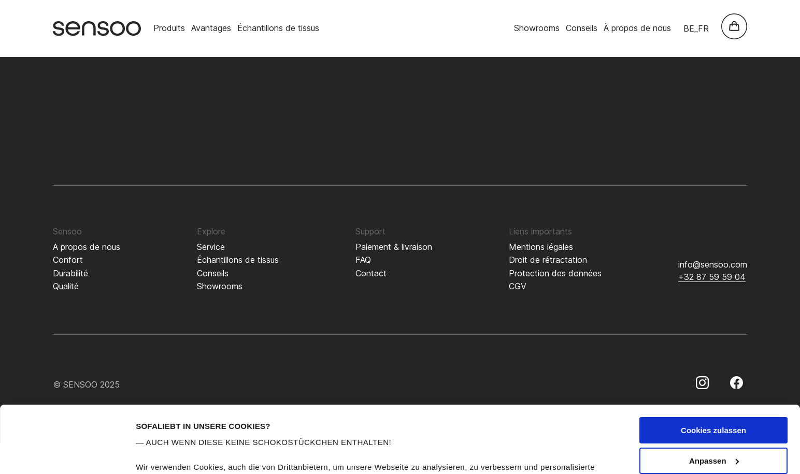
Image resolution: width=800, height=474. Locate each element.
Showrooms (537, 28)
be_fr (696, 28)
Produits (169, 28)
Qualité (66, 286)
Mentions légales (541, 247)
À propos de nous (637, 28)
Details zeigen (162, 453)
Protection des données (555, 273)
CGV (517, 286)
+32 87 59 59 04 (712, 277)
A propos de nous (86, 247)
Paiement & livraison (393, 247)
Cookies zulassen (713, 363)
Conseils (581, 28)
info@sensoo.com (712, 264)
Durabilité (70, 273)
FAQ (363, 260)
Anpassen (714, 394)
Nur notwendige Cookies (713, 424)
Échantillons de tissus (278, 28)
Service (211, 247)
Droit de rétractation (548, 260)
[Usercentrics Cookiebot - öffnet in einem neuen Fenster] (67, 454)
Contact (371, 273)
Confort (68, 260)
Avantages (211, 28)
